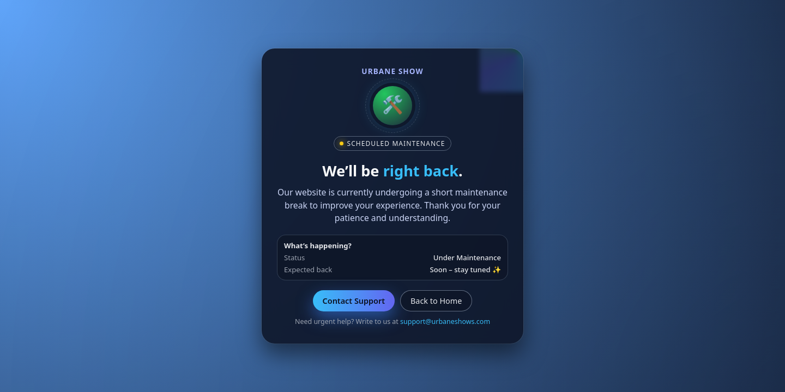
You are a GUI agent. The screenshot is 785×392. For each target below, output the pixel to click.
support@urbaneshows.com (445, 321)
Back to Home (436, 301)
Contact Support (354, 301)
